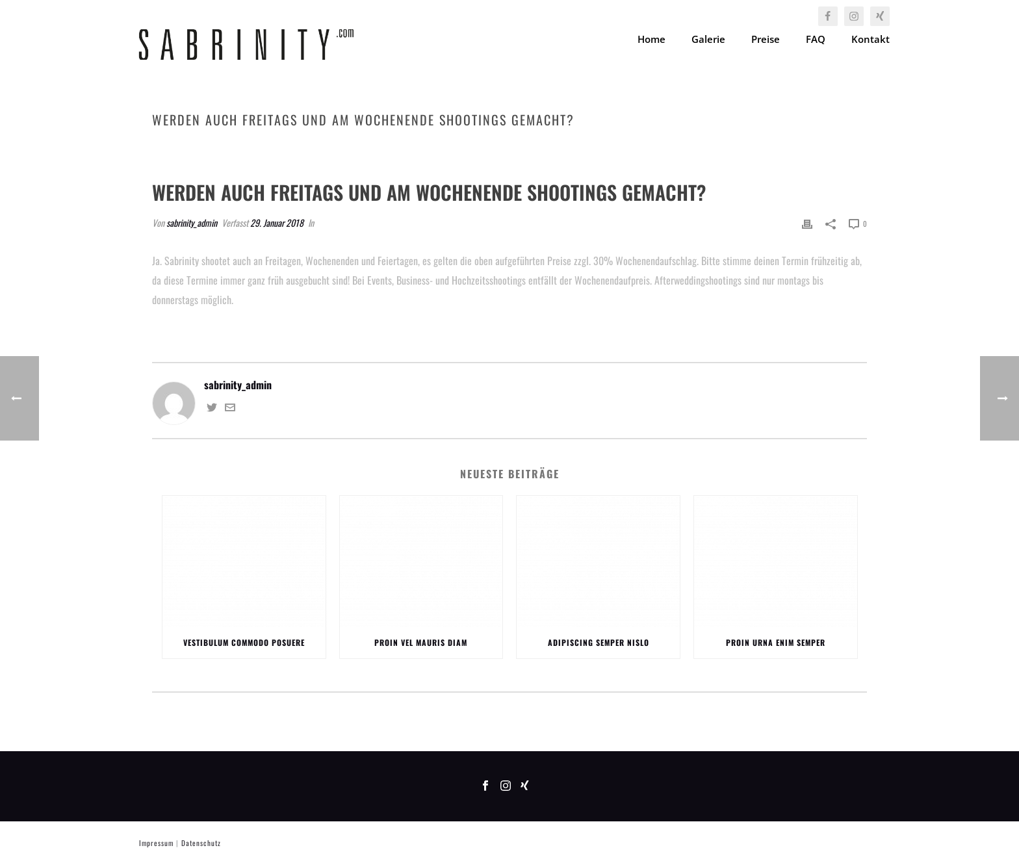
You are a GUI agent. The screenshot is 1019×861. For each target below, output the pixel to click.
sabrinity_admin (191, 222)
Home (651, 38)
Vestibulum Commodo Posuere (244, 642)
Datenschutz (201, 843)
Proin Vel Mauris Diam (420, 642)
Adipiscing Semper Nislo (598, 642)
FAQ (815, 38)
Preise (765, 38)
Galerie (708, 38)
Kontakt (870, 38)
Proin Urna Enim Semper (775, 642)
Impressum (156, 843)
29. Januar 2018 (276, 222)
